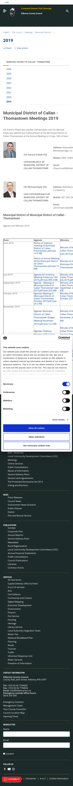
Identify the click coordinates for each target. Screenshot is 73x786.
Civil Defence (14, 594)
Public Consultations (18, 467)
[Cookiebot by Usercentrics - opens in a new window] (58, 338)
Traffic (11, 652)
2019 (8, 101)
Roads (11, 645)
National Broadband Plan (20, 637)
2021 (8, 92)
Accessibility (11, 779)
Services (7, 577)
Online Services (15, 463)
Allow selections (36, 437)
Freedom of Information (20, 663)
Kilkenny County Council (31, 13)
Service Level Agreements (20, 478)
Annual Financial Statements (22, 553)
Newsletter (13, 542)
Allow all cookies (36, 428)
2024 (8, 78)
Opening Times (10, 716)
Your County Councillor (14, 709)
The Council (17, 32)
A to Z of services (16, 587)
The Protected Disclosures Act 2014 (25, 481)
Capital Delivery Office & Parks (23, 583)
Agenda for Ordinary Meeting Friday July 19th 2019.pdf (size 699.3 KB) (46, 277)
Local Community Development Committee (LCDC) (33, 456)
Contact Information (14, 673)
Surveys (12, 527)
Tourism (12, 648)
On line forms (14, 579)
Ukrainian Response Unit (20, 656)
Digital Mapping (15, 601)
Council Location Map (14, 712)
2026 (8, 69)
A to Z (43, 778)
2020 (8, 97)
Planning (12, 641)
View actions (21, 48)
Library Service (15, 627)
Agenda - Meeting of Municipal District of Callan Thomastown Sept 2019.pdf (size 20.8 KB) (46, 286)
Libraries (12, 564)
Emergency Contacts (13, 702)
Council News (14, 501)
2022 (8, 87)
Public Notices (15, 508)
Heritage (12, 623)
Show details (58, 420)
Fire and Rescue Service (19, 515)
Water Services (15, 659)
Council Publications (18, 560)
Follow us (8, 764)
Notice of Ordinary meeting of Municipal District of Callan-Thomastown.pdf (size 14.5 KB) (45, 248)
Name (6, 729)
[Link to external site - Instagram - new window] (13, 768)
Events (11, 512)
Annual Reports (15, 535)
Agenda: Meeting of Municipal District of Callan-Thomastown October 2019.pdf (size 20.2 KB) (45, 298)
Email (6, 740)
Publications (9, 525)
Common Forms (16, 567)
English (6, 32)
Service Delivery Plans (18, 474)
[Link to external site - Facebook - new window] (4, 768)
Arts (10, 590)
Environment (14, 608)
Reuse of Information (18, 470)
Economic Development (19, 605)
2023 (8, 83)
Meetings (29, 32)
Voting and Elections (18, 485)
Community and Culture (20, 598)
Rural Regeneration (17, 546)
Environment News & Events (22, 504)
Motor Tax (13, 634)
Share (7, 48)
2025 (8, 73)
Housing (12, 619)
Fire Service (13, 616)
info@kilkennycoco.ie (20, 690)
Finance (11, 612)
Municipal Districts (43, 32)
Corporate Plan (15, 531)
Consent (9, 754)
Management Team (13, 705)
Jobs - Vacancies (16, 452)
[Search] (67, 10)
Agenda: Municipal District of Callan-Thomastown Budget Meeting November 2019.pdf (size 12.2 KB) (45, 317)
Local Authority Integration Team (24, 630)
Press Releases (15, 497)
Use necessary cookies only (36, 445)
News (5, 495)
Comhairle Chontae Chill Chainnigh (36, 8)
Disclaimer (31, 778)
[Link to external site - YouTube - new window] (9, 768)
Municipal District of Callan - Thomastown (28, 62)
